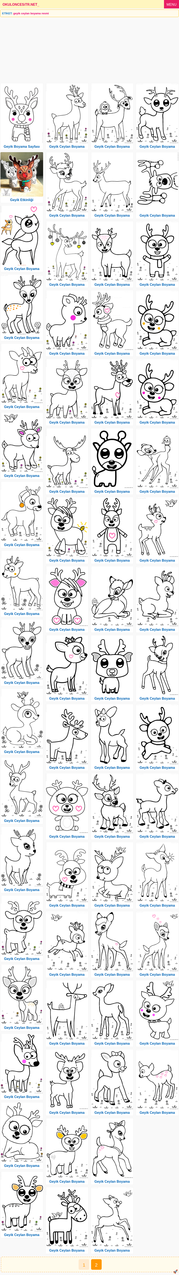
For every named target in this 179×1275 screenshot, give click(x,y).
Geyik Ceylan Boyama (21, 269)
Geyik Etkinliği (21, 200)
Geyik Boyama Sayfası (22, 146)
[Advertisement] (89, 48)
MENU (171, 4)
